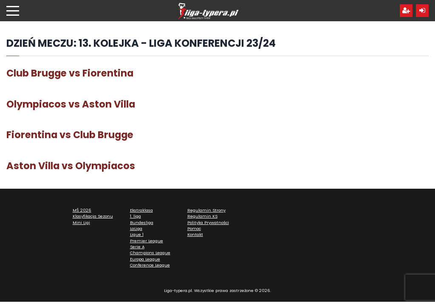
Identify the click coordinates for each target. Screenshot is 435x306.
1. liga (135, 216)
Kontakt (195, 234)
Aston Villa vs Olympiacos (70, 166)
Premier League (146, 241)
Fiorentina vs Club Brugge (69, 135)
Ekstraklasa (141, 210)
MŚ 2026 (82, 210)
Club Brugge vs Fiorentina (69, 73)
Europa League (145, 259)
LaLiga (136, 228)
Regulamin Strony (206, 210)
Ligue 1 (137, 234)
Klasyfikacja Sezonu (93, 216)
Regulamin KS (202, 216)
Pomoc (194, 228)
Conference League (150, 265)
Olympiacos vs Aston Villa (70, 104)
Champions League (150, 252)
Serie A (137, 246)
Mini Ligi (81, 222)
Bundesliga (141, 222)
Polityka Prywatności (208, 222)
